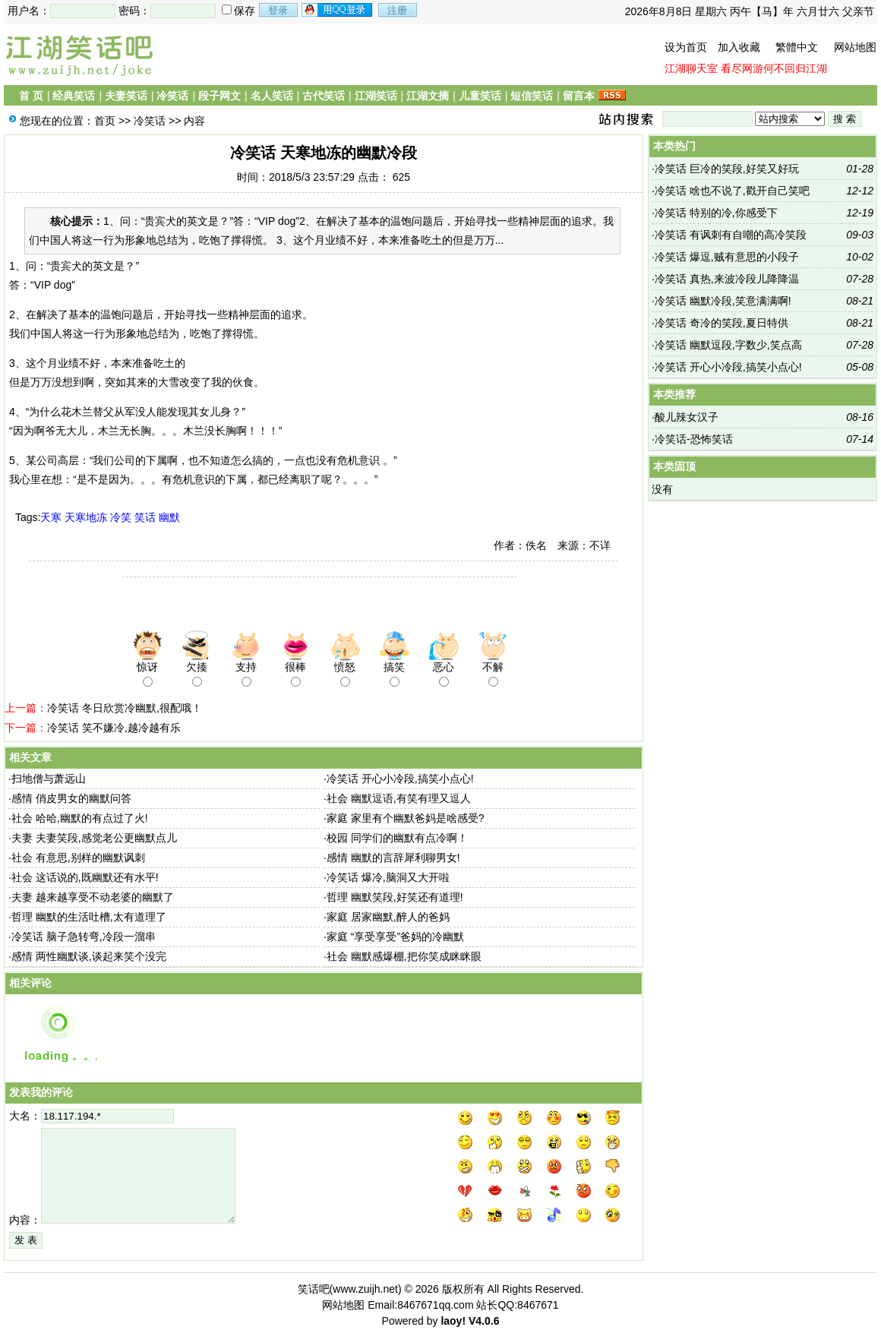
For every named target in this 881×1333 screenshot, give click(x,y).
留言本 (579, 96)
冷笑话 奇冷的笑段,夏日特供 (721, 323)
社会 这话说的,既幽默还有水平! (85, 877)
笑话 (145, 517)
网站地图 (855, 47)
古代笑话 (323, 96)
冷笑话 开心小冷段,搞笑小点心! (400, 778)
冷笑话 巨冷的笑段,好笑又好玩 (727, 169)
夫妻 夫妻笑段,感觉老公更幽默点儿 (94, 838)
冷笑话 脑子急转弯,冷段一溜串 (83, 936)
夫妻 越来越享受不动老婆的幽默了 (92, 897)
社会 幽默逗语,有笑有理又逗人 (399, 798)
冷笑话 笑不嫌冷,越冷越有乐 (114, 728)
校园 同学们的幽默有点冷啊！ (397, 838)
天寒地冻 (86, 517)
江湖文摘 (427, 96)
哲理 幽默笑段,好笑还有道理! (395, 897)
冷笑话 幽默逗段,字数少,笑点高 (728, 345)
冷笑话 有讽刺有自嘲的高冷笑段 (731, 235)
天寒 (51, 517)
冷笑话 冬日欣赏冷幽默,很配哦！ (124, 708)
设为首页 (686, 47)
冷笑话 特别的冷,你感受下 (716, 213)
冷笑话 (172, 96)
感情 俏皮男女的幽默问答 (71, 798)
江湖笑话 (376, 96)
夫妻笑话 (126, 96)
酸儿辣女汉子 (686, 417)
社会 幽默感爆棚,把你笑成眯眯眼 (404, 956)
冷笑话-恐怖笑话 (694, 439)
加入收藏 (739, 47)
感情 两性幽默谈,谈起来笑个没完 (88, 956)
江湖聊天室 (691, 68)
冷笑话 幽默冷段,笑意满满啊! (723, 301)
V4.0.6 (484, 1321)
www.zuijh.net (365, 1289)
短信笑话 (531, 96)
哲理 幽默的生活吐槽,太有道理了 (88, 917)
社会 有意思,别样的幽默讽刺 (78, 857)
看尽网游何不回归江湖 (774, 68)
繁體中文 (796, 47)
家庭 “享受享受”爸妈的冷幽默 (395, 936)
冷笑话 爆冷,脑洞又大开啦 (388, 877)
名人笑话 (272, 96)
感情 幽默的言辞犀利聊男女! (393, 857)
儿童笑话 (480, 96)
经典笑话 (73, 96)
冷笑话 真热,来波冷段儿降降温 (727, 279)
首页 (104, 121)
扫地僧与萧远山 (48, 778)
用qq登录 (338, 10)
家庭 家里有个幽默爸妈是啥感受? (406, 818)
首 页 (31, 96)
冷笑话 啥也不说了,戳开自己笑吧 (732, 191)
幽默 (169, 517)
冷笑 (120, 517)
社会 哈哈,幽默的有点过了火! (79, 818)
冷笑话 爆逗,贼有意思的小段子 (727, 257)
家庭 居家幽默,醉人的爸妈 (388, 917)
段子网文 (219, 96)
